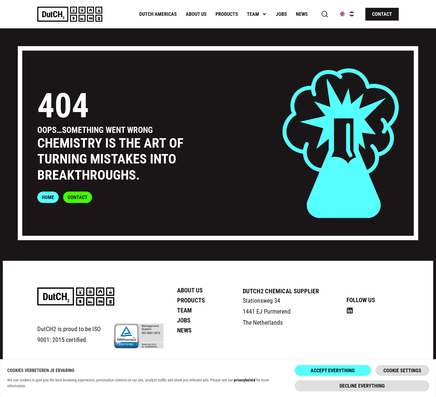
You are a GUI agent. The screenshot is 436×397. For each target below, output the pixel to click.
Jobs (281, 14)
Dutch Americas (158, 14)
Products (226, 14)
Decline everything (362, 386)
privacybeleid (244, 380)
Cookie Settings (402, 371)
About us (196, 14)
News (302, 14)
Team (257, 14)
